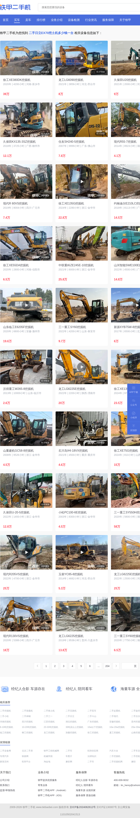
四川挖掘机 (27, 721)
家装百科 (4, 761)
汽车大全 (113, 750)
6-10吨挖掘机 (6, 727)
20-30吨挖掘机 (51, 727)
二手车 (69, 750)
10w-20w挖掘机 (117, 727)
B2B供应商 (93, 750)
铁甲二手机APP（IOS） (50, 795)
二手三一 (48, 716)
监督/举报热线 (7, 790)
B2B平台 (26, 761)
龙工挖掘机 (49, 732)
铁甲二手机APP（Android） (52, 790)
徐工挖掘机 (93, 732)
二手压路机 (71, 711)
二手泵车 (92, 711)
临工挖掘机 (5, 732)
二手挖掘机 (5, 711)
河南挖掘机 (5, 721)
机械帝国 (48, 756)
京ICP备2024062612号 (83, 807)
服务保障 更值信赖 (86, 795)
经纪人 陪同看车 (84, 785)
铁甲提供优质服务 (47, 780)
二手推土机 (49, 711)
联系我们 (4, 785)
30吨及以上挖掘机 (74, 727)
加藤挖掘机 (71, 732)
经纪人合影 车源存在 (87, 780)
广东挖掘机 (93, 721)
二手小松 (4, 716)
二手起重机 (114, 711)
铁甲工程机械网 (51, 750)
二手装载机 (27, 711)
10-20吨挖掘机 (29, 727)
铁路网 (25, 756)
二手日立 (70, 716)
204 (107, 666)
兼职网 (69, 761)
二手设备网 (5, 750)
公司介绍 (4, 780)
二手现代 (113, 716)
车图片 (69, 756)
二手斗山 (92, 716)
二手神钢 (26, 716)
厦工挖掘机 (114, 732)
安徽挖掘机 (114, 721)
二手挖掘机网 (115, 761)
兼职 (133, 761)
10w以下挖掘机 (95, 727)
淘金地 (47, 761)
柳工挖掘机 (27, 732)
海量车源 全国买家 (86, 790)
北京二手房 (27, 750)
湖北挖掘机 (71, 721)
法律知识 (92, 756)
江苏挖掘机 (49, 721)
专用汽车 (4, 756)
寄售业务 (42, 785)
